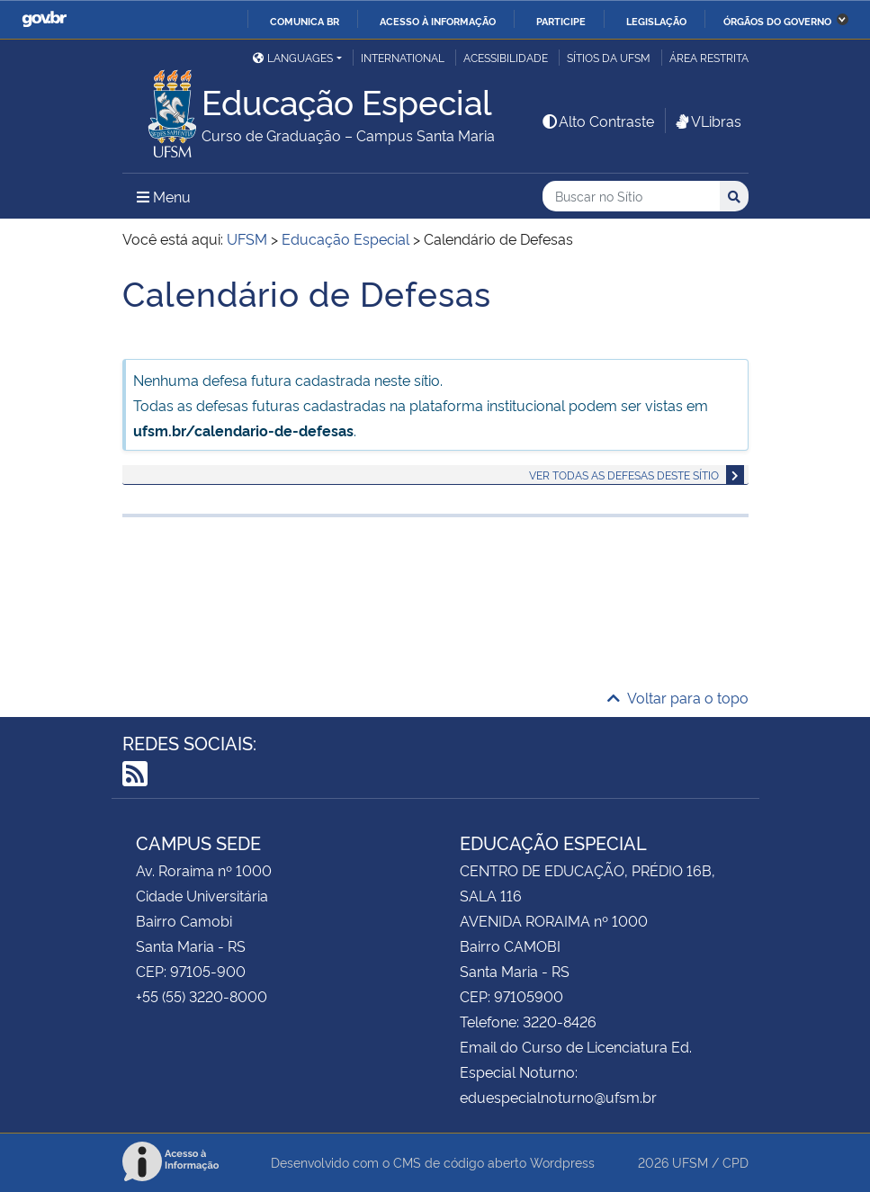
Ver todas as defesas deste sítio (624, 474)
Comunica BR (304, 20)
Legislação (656, 20)
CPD (735, 1161)
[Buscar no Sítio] (631, 196)
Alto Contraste (597, 120)
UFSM (690, 1161)
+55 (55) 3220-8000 (201, 996)
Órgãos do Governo (777, 20)
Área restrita (709, 57)
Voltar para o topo (678, 697)
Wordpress (562, 1161)
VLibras (707, 120)
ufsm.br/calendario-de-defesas (243, 430)
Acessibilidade (505, 57)
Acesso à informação (438, 20)
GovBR (44, 19)
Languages (293, 57)
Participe (561, 20)
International (402, 57)
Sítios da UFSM (608, 57)
